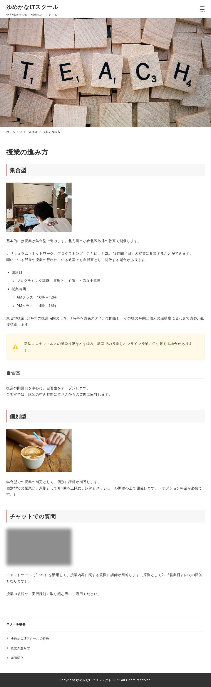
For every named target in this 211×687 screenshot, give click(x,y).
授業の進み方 (20, 648)
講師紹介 (17, 658)
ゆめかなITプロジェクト (93, 680)
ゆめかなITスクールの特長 (30, 638)
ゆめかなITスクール (32, 6)
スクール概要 (16, 624)
